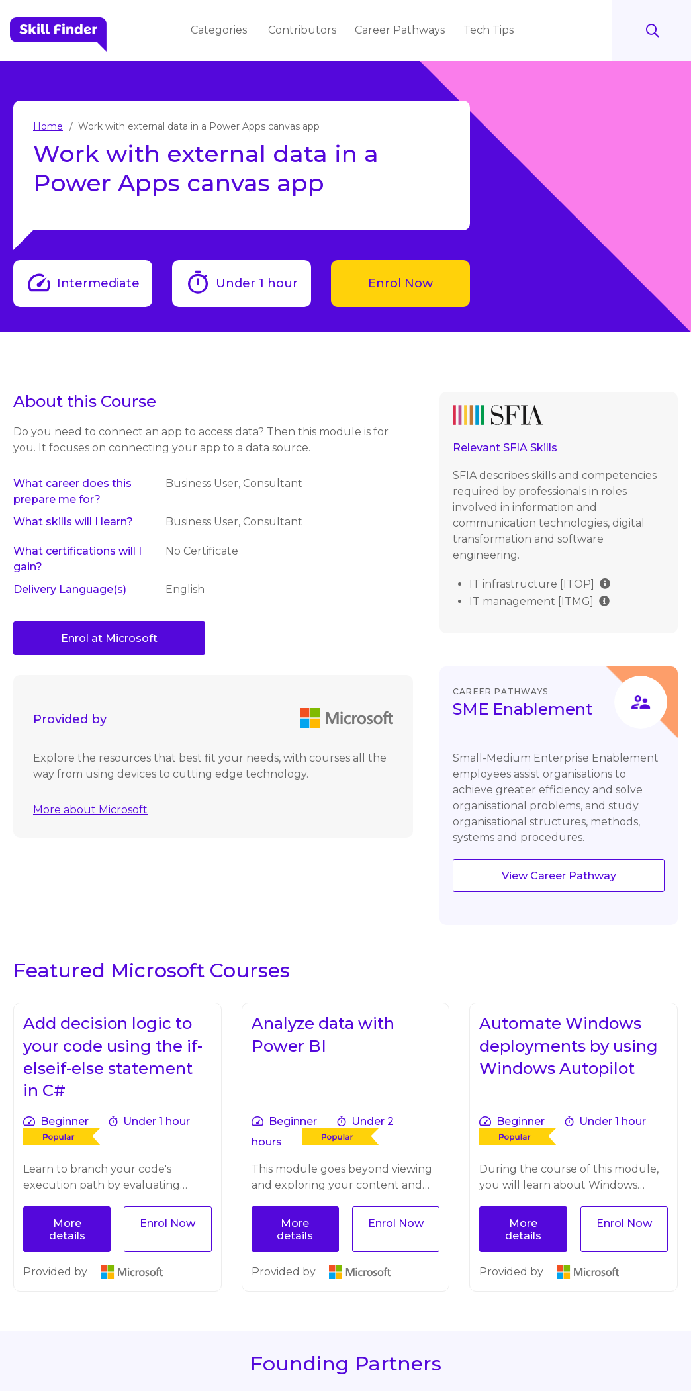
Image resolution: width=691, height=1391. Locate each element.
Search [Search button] (651, 31)
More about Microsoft (90, 809)
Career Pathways (401, 30)
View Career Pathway (559, 876)
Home (48, 126)
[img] (605, 582)
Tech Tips (489, 30)
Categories (221, 30)
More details (67, 1229)
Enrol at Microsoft (109, 638)
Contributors (303, 30)
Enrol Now (400, 283)
